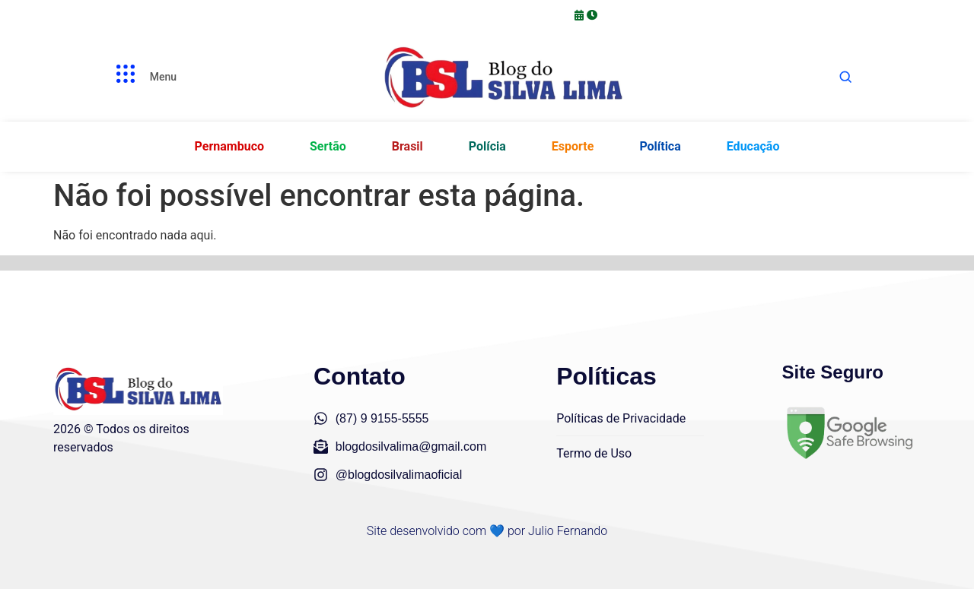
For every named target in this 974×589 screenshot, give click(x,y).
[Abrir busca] (845, 76)
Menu (163, 77)
